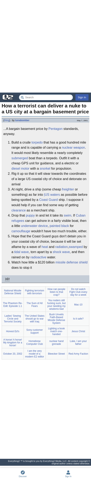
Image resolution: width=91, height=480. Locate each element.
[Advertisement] (45, 46)
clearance (18, 210)
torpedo (37, 142)
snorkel (45, 168)
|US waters (52, 194)
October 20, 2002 (12, 353)
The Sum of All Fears (35, 304)
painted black (59, 226)
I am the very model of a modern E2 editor (34, 353)
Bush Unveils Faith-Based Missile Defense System (56, 318)
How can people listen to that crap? (56, 292)
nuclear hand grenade (56, 342)
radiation (61, 247)
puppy (30, 215)
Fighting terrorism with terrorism (34, 292)
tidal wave (21, 252)
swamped (76, 247)
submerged (19, 158)
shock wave (61, 252)
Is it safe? (78, 318)
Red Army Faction (78, 353)
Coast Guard (48, 199)
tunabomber (22, 120)
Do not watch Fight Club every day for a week (78, 292)
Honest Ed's (12, 331)
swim (67, 215)
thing (6, 120)
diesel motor (20, 168)
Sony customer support (34, 331)
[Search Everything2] (46, 97)
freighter (68, 189)
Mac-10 (78, 304)
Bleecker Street (56, 353)
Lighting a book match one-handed (56, 331)
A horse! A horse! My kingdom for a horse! (12, 342)
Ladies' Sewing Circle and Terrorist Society (13, 318)
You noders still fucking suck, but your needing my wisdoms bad (56, 304)
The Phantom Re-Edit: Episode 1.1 (13, 304)
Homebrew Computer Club (34, 342)
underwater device (34, 226)
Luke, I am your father (78, 342)
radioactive (38, 257)
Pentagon (56, 129)
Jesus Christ (78, 331)
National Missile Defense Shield (12, 292)
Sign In (82, 97)
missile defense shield (72, 262)
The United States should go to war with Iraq (34, 318)
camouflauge (20, 231)
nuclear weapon (73, 147)
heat (45, 247)
